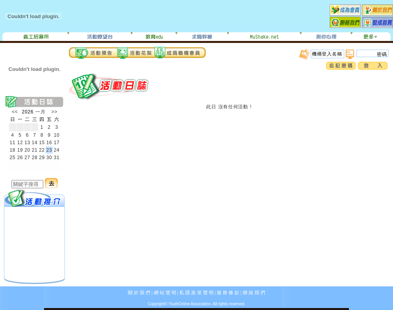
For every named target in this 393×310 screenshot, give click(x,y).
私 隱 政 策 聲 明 (196, 292)
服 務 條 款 (228, 292)
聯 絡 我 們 (254, 292)
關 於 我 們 (139, 292)
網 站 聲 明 (165, 292)
